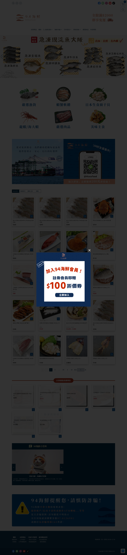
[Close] (89, 250)
